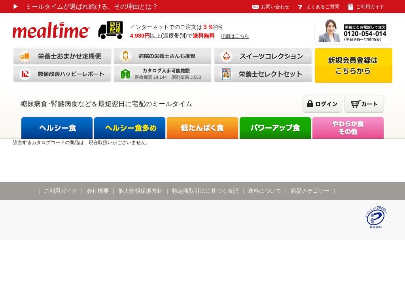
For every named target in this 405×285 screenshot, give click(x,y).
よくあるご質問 (322, 7)
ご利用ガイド (370, 7)
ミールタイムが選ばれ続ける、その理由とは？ (85, 6)
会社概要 (98, 191)
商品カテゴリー (310, 191)
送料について (264, 191)
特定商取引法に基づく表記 (205, 191)
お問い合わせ (275, 7)
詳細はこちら (235, 36)
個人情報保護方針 (140, 191)
